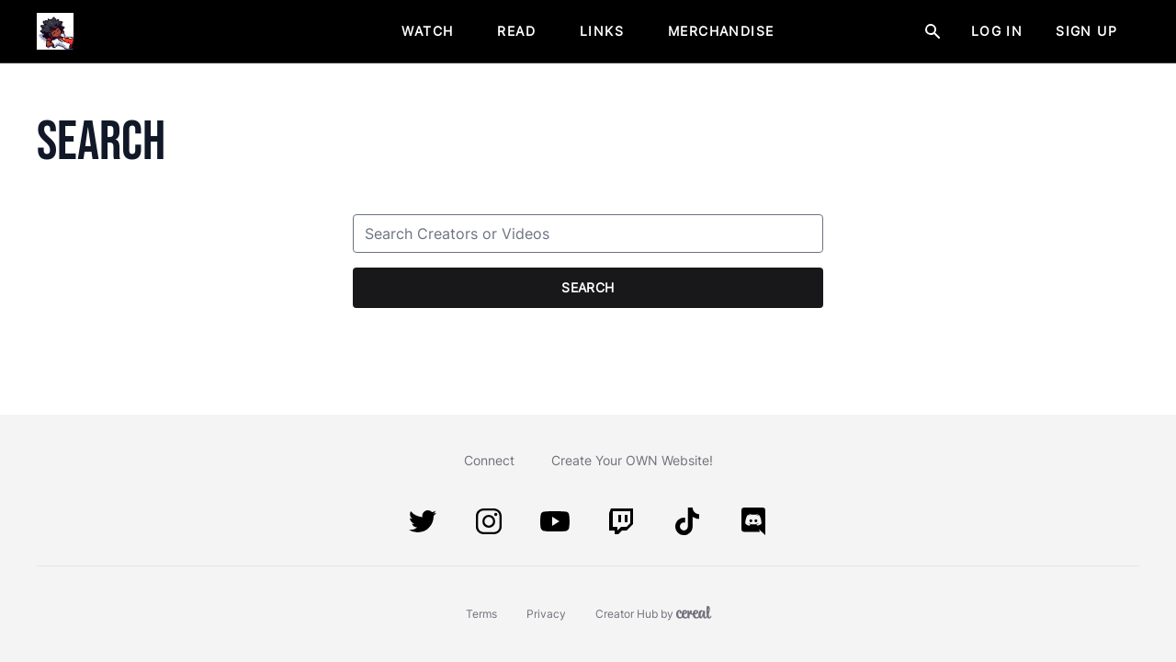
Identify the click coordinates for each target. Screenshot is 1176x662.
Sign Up (1086, 31)
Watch (427, 31)
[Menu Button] (1139, 31)
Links (602, 31)
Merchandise (721, 31)
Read (516, 31)
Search (587, 287)
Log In (997, 31)
